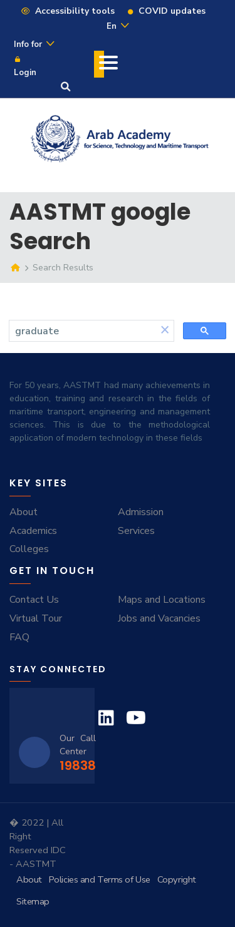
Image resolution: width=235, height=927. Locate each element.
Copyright (176, 879)
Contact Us (34, 600)
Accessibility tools (67, 11)
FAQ (19, 637)
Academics (33, 531)
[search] (82, 331)
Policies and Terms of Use (99, 879)
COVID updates (166, 11)
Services (136, 531)
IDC (58, 850)
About (23, 512)
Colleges (29, 549)
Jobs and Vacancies (159, 618)
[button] (164, 331)
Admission (141, 512)
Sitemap (33, 901)
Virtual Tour (35, 618)
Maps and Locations (162, 600)
